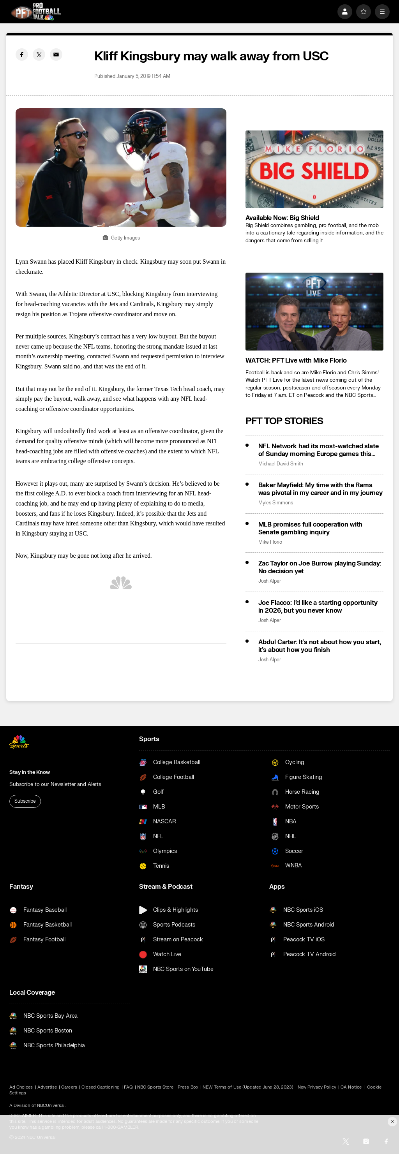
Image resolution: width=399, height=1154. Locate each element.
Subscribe (25, 801)
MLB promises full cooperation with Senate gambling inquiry (310, 528)
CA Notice (351, 1087)
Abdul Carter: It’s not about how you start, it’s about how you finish (319, 646)
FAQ (128, 1087)
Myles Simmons (275, 503)
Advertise (47, 1087)
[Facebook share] (22, 54)
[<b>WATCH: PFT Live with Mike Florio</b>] (314, 311)
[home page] (35, 11)
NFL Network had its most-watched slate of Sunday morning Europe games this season (318, 450)
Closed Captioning (100, 1087)
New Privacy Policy (317, 1087)
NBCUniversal (51, 1105)
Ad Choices (21, 1087)
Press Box (188, 1087)
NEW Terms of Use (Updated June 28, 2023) (248, 1087)
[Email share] (56, 54)
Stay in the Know (29, 772)
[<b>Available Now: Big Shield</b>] (314, 169)
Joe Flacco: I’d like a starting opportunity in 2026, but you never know (318, 607)
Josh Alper (269, 581)
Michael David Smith (280, 464)
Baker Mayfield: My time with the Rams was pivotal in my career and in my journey (320, 489)
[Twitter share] (39, 54)
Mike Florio (270, 542)
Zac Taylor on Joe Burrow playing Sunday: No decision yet (319, 567)
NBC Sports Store (155, 1087)
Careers (69, 1087)
